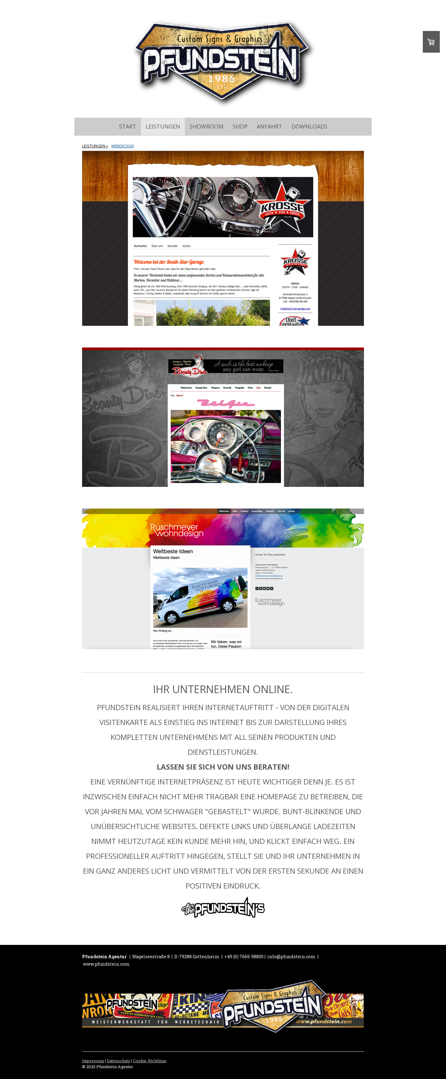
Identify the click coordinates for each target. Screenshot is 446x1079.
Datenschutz (118, 1060)
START (127, 126)
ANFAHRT (269, 126)
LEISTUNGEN (163, 126)
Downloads (309, 126)
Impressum (93, 1060)
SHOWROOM (206, 126)
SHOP (240, 126)
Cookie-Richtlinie (149, 1060)
